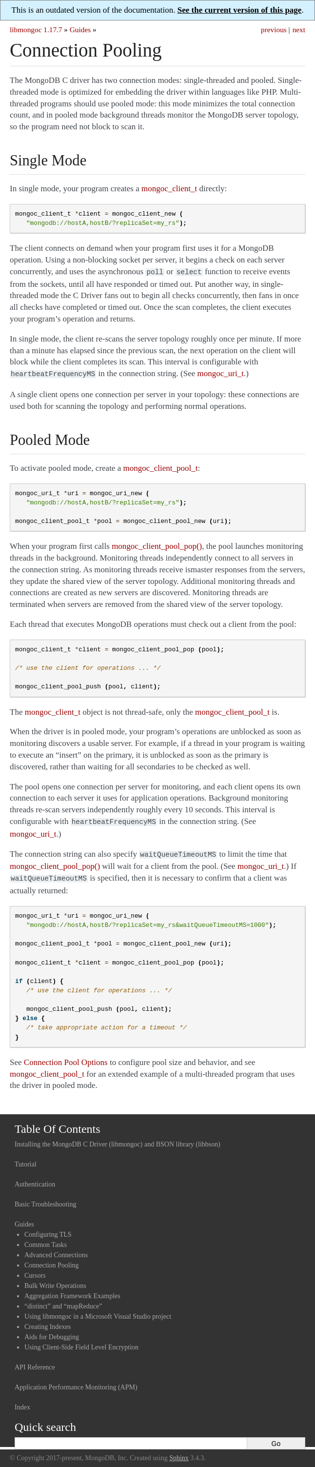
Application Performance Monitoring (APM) (76, 1382)
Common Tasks (45, 1240)
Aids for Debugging (51, 1332)
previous (274, 29)
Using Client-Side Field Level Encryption (81, 1342)
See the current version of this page (239, 10)
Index (22, 1402)
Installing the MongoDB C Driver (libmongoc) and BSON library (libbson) (117, 1139)
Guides (80, 29)
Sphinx (179, 1453)
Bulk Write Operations (55, 1281)
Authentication (35, 1179)
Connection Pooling (51, 1260)
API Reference (35, 1362)
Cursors (35, 1270)
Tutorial (26, 1159)
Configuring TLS (48, 1229)
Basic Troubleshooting (45, 1199)
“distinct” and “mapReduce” (63, 1301)
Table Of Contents (57, 1124)
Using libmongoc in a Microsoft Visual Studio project (97, 1311)
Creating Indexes (47, 1322)
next (299, 29)
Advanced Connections (56, 1250)
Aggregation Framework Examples (72, 1291)
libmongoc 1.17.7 (36, 29)
